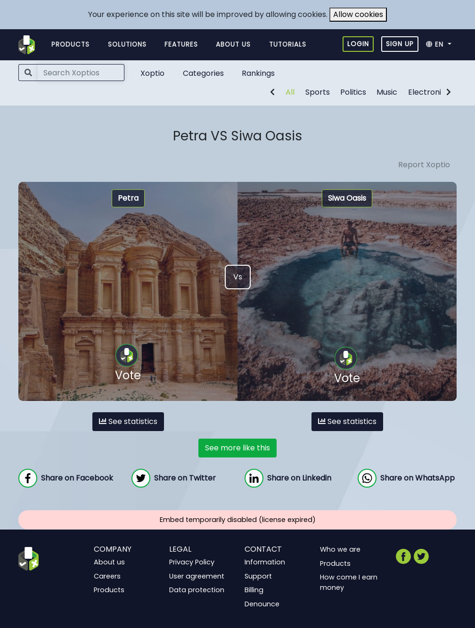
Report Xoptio (424, 164)
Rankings (258, 73)
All (290, 92)
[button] (441, 44)
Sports (317, 92)
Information (265, 562)
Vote (128, 363)
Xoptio (152, 73)
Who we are (340, 549)
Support (258, 575)
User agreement (196, 575)
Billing (254, 590)
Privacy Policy (191, 562)
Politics (353, 92)
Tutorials (287, 44)
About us (233, 44)
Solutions (127, 44)
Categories (203, 73)
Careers (107, 575)
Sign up (400, 44)
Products (70, 44)
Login (358, 44)
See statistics (128, 421)
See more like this (237, 447)
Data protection (196, 590)
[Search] (81, 72)
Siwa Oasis (347, 198)
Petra (128, 198)
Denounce (262, 604)
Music (387, 92)
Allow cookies (358, 14)
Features (181, 44)
